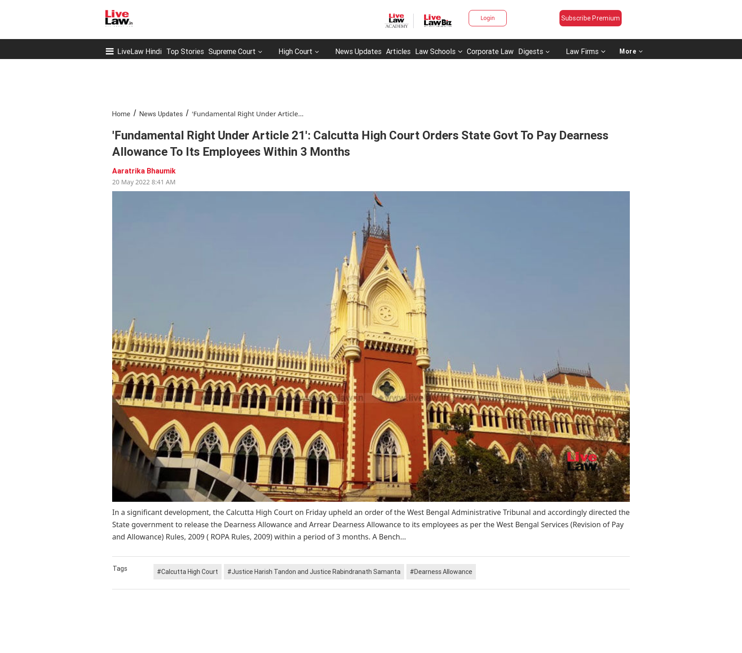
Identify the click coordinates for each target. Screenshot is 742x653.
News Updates (358, 51)
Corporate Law (490, 51)
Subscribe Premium (590, 18)
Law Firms (585, 51)
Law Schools (438, 51)
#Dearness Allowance (441, 572)
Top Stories (185, 51)
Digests (530, 51)
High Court (295, 51)
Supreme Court (232, 51)
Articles (398, 51)
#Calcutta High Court (187, 572)
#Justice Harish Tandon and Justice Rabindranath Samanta (314, 572)
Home (121, 113)
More (631, 51)
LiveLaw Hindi (139, 51)
